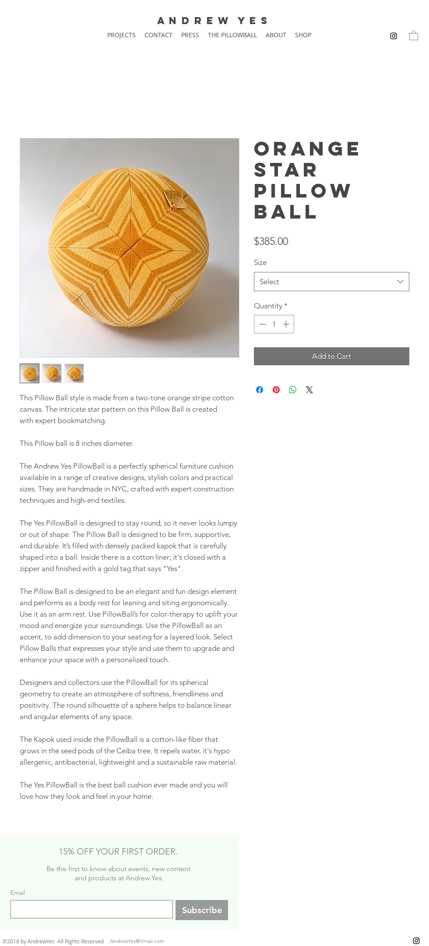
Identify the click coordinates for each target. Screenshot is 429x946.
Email (18, 893)
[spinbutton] (274, 324)
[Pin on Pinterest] (276, 390)
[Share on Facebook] (259, 390)
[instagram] (393, 36)
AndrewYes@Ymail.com (137, 941)
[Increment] (286, 324)
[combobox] (331, 281)
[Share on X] (309, 390)
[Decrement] (261, 324)
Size (260, 262)
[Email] (89, 909)
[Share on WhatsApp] (293, 390)
